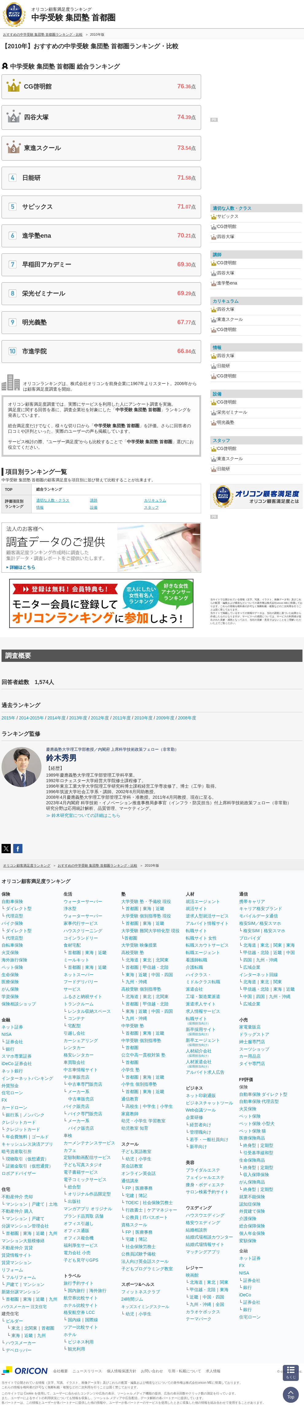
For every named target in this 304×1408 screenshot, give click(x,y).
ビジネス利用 (81, 1341)
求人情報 (213, 1371)
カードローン (14, 1107)
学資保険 (10, 996)
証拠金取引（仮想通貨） (29, 1165)
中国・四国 (162, 974)
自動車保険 (12, 901)
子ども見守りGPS (81, 1260)
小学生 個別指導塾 (139, 1084)
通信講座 (129, 1180)
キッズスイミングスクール (145, 1306)
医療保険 (10, 981)
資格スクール (134, 1224)
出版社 (74, 1201)
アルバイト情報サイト (207, 923)
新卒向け (198, 1146)
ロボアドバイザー (19, 1173)
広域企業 (251, 967)
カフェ (70, 1150)
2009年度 (165, 717)
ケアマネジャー (162, 1209)
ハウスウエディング (205, 1215)
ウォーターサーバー (83, 901)
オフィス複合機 (79, 1237)
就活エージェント (203, 901)
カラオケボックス (203, 1311)
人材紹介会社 (199, 1052)
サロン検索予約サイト (207, 1191)
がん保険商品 (252, 1181)
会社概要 (60, 1371)
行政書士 (134, 1209)
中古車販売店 (76, 1077)
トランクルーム (79, 1003)
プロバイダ (250, 938)
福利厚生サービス (81, 1245)
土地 (53, 1204)
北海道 (132, 959)
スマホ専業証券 (17, 1056)
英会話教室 (132, 1165)
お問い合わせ (152, 1371)
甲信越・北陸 (156, 967)
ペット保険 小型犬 (257, 1123)
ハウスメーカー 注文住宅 (24, 1306)
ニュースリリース (87, 1371)
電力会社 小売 (77, 1252)
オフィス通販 (76, 1230)
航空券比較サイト (81, 1297)
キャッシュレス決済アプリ (27, 1144)
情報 (40, 507)
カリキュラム (155, 500)
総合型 (74, 1186)
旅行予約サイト (79, 1283)
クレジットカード (19, 1122)
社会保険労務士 (158, 1202)
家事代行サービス (81, 923)
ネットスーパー (79, 974)
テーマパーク (199, 1318)
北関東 (30, 1328)
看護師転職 (196, 959)
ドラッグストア (254, 1034)
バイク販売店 (76, 1106)
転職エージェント (203, 952)
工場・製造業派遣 (203, 996)
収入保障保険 (256, 1174)
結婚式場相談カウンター (209, 1237)
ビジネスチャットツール (209, 1102)
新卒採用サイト (201, 1031)
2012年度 (100, 717)
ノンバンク (34, 1114)
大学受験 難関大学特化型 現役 (150, 930)
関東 (224, 1282)
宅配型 (74, 1025)
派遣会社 (194, 989)
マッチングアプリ (203, 1251)
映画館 (192, 1275)
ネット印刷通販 (201, 1095)
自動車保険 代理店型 (259, 1101)
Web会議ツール (201, 1110)
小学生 (166, 1106)
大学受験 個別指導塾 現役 (146, 915)
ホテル (70, 1334)
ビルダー (14, 1321)
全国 (220, 1304)
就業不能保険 (252, 1196)
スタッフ (151, 507)
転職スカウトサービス (207, 945)
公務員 (132, 1217)
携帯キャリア (252, 901)
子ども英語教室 (136, 1151)
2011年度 (122, 717)
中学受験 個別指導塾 (141, 1040)
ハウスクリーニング (83, 930)
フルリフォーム (21, 1277)
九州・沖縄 (136, 981)
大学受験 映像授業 (139, 945)
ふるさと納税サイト (83, 996)
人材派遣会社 (199, 1063)
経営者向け (200, 1124)
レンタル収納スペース (89, 1011)
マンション (16, 1204)
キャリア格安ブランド (260, 908)
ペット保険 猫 (252, 1130)
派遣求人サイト (201, 1003)
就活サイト (196, 908)
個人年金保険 (252, 1233)
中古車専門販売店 (85, 1084)
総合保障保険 (252, 1225)
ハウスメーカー (21, 1342)
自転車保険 (12, 945)
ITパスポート (155, 1217)
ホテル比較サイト (81, 1305)
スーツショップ (254, 1049)
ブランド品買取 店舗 (83, 1216)
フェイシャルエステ (205, 1177)
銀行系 (12, 1114)
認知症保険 (250, 1204)
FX (4, 1100)
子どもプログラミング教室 (147, 1268)
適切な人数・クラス (52, 500)
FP (128, 1188)
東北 (15, 1328)
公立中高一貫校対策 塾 (143, 1054)
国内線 (74, 1319)
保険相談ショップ (19, 1003)
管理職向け (200, 1132)
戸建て (38, 1204)
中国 (290, 952)
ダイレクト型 (19, 908)
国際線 (91, 1319)
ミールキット (76, 959)
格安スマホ (274, 930)
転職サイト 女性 (201, 938)
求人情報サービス (203, 1011)
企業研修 (194, 1117)
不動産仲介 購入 (17, 1211)
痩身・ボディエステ (205, 1184)
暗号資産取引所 (17, 1151)
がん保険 (10, 989)
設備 (93, 507)
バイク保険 (12, 923)
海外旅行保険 (14, 959)
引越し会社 (74, 1033)
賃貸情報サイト (17, 1255)
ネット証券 (12, 1026)
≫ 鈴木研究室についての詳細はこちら (83, 815)
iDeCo (245, 1294)
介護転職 (194, 967)
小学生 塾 (130, 1069)
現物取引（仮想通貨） (27, 1158)
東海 (27, 1233)
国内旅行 (76, 1290)
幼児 (130, 1158)
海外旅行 (98, 1290)
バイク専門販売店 (85, 1113)
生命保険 (10, 974)
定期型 (266, 1145)
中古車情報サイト (81, 1069)
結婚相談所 (196, 1229)
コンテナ (76, 1018)
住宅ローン (12, 1092)
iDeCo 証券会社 (17, 1063)
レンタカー (74, 1047)
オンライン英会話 (138, 1173)
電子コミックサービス (85, 1179)
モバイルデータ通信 (258, 915)
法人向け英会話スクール (145, 1261)
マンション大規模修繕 (23, 1240)
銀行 (10, 1049)
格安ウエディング (203, 1222)
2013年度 (78, 717)
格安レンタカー (79, 1054)
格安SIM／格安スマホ (260, 923)
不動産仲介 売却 (17, 1196)
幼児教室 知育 (134, 1128)
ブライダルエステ (203, 1169)
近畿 (40, 1233)
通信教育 (129, 1098)
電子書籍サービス (81, 1172)
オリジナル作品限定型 (89, 1193)
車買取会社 (74, 1062)
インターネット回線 (258, 974)
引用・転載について (184, 1371)
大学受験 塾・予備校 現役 (146, 901)
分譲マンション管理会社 (25, 1225)
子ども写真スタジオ (83, 1164)
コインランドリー (81, 938)
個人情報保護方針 (121, 1371)
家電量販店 (250, 1026)
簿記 (142, 1195)
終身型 (249, 1145)
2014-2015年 (31, 717)
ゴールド (40, 1136)
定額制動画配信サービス (87, 1157)
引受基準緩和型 (258, 1152)
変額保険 (247, 1240)
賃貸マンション (17, 1262)
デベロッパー (19, 1350)
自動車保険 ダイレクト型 (263, 1094)
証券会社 (14, 1041)
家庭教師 (129, 1113)
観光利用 (76, 1348)
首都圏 (12, 1233)
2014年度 (56, 717)
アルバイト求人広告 (205, 1072)
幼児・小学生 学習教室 (143, 1120)
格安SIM (251, 930)
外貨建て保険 (252, 1211)
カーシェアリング (81, 1040)
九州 (53, 1233)
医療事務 (144, 1188)
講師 (93, 500)
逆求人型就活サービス (207, 915)
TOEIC (132, 1202)
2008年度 (187, 717)
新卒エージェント (203, 1042)
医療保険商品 (252, 1138)
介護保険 (247, 1218)
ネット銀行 (12, 1070)
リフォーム (12, 1269)
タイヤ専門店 (252, 1063)
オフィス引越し (79, 1223)
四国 (247, 959)
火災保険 (10, 952)
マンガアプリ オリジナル (88, 1208)
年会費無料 (16, 1136)
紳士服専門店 (252, 1041)
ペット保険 (12, 967)
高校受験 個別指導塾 (141, 989)
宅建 (130, 1195)
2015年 (8, 717)
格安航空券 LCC (79, 1312)
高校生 (132, 1106)
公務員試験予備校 (138, 1253)
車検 (68, 1135)
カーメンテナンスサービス (89, 1142)
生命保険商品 (252, 1160)
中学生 (149, 1106)
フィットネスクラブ (140, 1291)
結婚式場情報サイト (205, 1244)
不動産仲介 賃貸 (17, 1247)
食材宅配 (72, 945)
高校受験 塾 (132, 952)
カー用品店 (250, 1056)
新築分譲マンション (21, 1291)
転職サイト (196, 930)
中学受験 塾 (132, 1025)
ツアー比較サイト (81, 1327)
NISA (7, 1034)
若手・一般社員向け (209, 1139)
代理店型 (14, 915)
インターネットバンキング (27, 1078)
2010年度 (143, 717)
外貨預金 (10, 1085)
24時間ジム (132, 1299)
